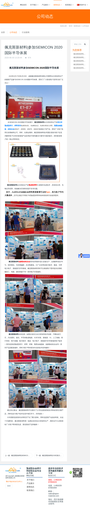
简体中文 (82, 5)
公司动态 (85, 26)
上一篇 (18, 455)
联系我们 (69, 5)
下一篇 (49, 455)
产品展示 (46, 5)
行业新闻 (25, 32)
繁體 (9, 486)
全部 (3, 32)
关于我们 (34, 5)
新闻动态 (58, 5)
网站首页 (23, 5)
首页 (70, 26)
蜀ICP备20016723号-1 (14, 481)
